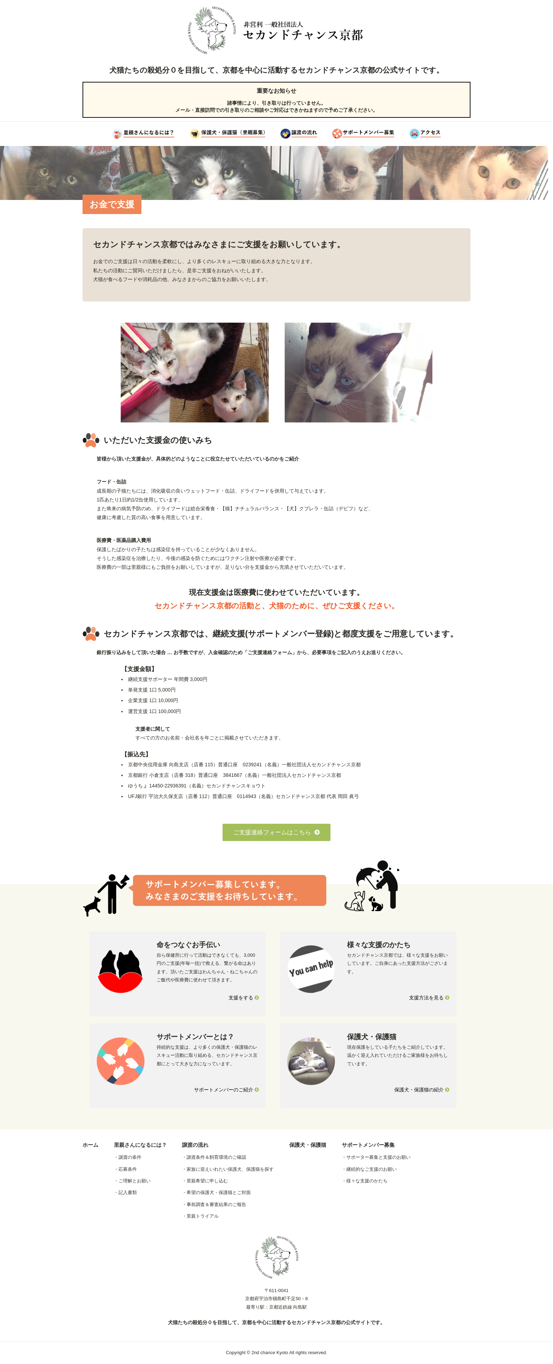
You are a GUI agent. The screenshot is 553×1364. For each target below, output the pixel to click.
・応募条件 (125, 1169)
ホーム (90, 1145)
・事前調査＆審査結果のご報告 (214, 1204)
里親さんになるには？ (140, 1145)
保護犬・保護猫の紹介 (421, 1089)
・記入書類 (125, 1192)
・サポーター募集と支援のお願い (376, 1157)
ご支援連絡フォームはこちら (276, 832)
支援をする (244, 997)
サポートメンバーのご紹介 (226, 1089)
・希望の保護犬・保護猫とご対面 (216, 1192)
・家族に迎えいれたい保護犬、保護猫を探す (228, 1169)
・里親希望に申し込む (205, 1180)
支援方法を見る (429, 997)
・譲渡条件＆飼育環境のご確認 (214, 1157)
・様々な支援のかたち (365, 1180)
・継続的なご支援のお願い (369, 1169)
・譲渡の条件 (127, 1157)
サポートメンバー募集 (368, 1145)
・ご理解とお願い (132, 1180)
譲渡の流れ (195, 1145)
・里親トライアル (200, 1216)
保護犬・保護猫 (307, 1145)
